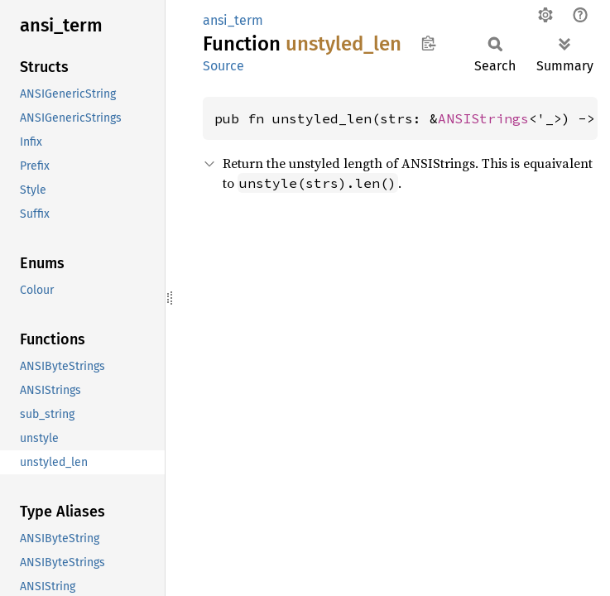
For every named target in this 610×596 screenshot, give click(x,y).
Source (223, 66)
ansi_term (233, 20)
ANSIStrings (483, 118)
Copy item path (428, 43)
